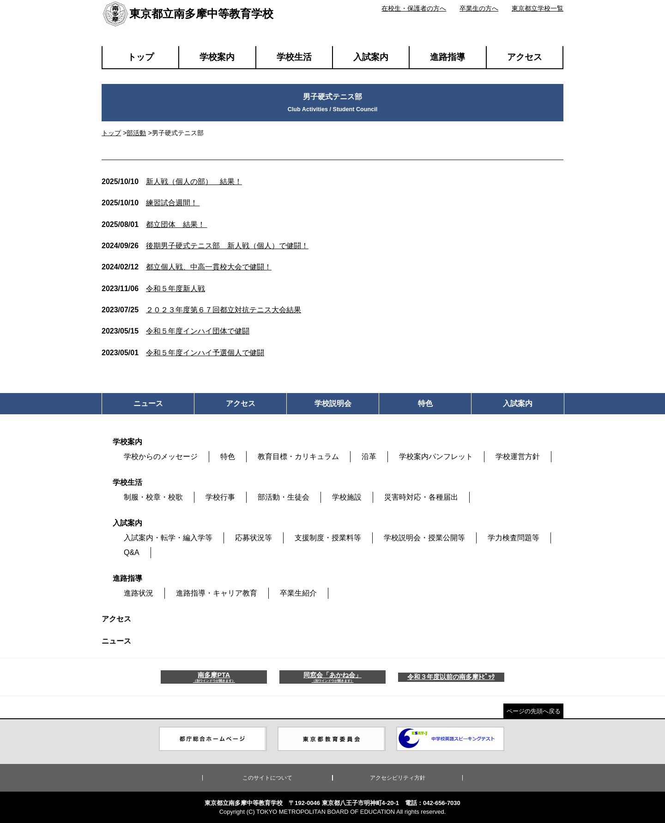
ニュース (116, 641)
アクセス (524, 57)
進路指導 (447, 57)
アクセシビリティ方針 (397, 778)
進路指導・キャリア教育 (216, 593)
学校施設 (347, 497)
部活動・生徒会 (283, 497)
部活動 (136, 133)
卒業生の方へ (478, 8)
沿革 (369, 456)
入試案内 (370, 57)
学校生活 (294, 57)
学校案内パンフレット (436, 456)
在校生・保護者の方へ (413, 8)
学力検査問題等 (513, 538)
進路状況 (138, 593)
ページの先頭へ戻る (534, 711)
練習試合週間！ (151, 203)
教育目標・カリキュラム (298, 456)
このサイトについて (267, 778)
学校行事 (220, 497)
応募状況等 (253, 538)
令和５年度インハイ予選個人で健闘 (183, 353)
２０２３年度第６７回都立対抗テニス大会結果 (201, 310)
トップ (140, 57)
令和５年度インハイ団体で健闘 (175, 331)
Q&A (131, 552)
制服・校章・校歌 (153, 497)
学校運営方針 (518, 456)
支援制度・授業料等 (328, 538)
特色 (227, 456)
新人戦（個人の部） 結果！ (172, 181)
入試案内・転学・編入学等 (168, 538)
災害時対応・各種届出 (421, 497)
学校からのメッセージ (161, 456)
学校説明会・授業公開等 (424, 538)
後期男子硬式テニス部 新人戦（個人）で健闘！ (205, 246)
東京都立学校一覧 (537, 8)
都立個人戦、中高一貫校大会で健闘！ (187, 267)
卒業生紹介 (298, 593)
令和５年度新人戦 (153, 288)
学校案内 (217, 57)
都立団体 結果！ (154, 224)
